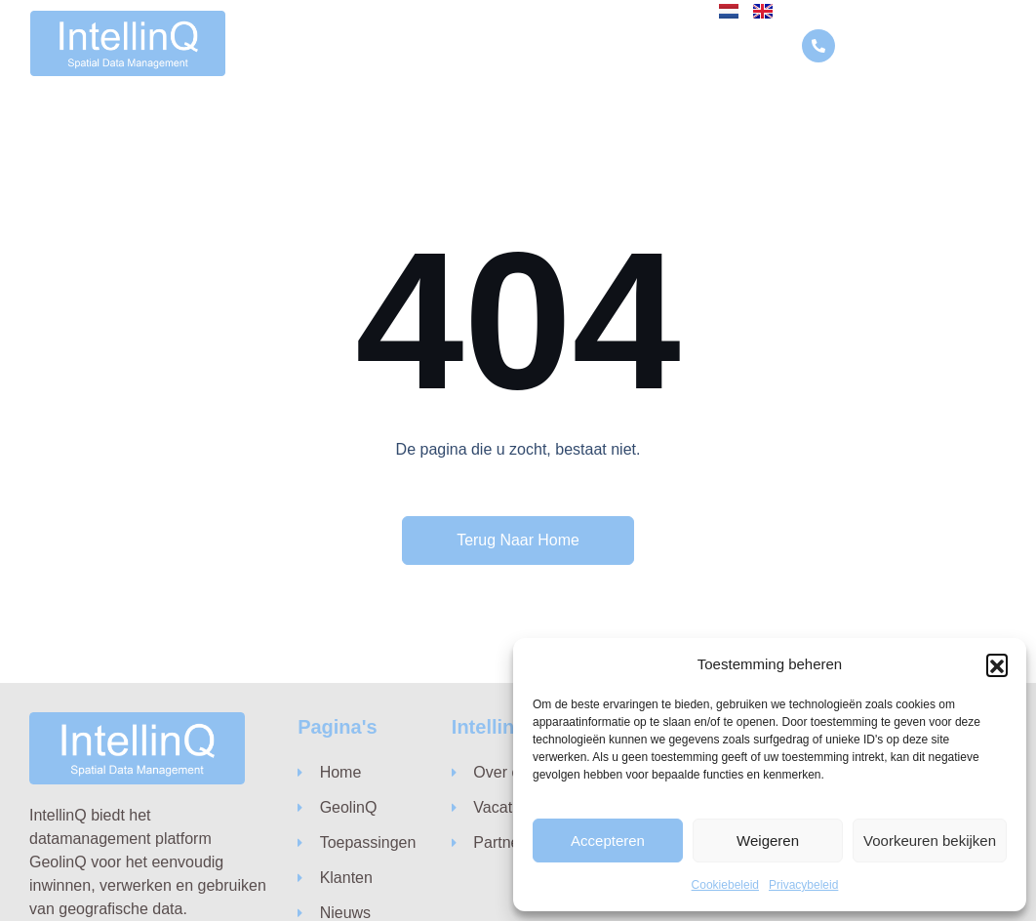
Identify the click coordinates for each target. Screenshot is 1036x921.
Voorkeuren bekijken (929, 840)
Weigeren (768, 840)
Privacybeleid (803, 885)
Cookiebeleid (725, 885)
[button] (997, 664)
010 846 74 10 (893, 44)
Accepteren (608, 840)
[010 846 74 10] (819, 44)
